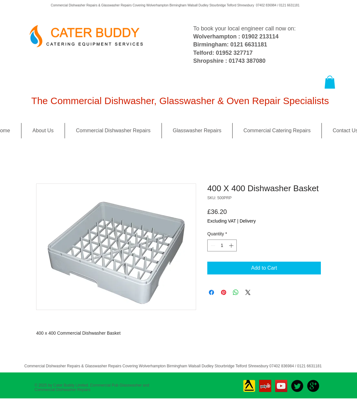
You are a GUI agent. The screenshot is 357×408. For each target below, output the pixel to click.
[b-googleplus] (313, 386)
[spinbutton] (222, 245)
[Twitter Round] (297, 386)
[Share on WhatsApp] (236, 292)
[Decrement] (212, 245)
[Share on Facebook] (211, 292)
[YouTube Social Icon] (281, 386)
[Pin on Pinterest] (223, 292)
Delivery (248, 221)
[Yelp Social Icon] (265, 386)
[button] (329, 82)
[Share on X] (248, 292)
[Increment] (232, 245)
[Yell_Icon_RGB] (249, 386)
